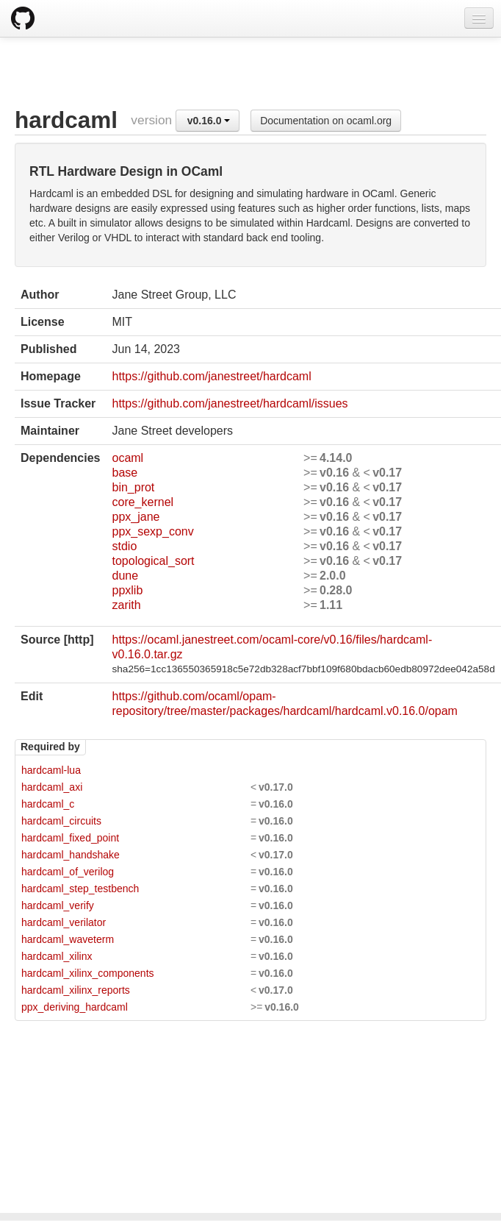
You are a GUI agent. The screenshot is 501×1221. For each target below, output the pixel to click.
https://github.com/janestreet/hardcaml (211, 376)
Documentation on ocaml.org (326, 121)
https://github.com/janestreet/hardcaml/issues (229, 403)
